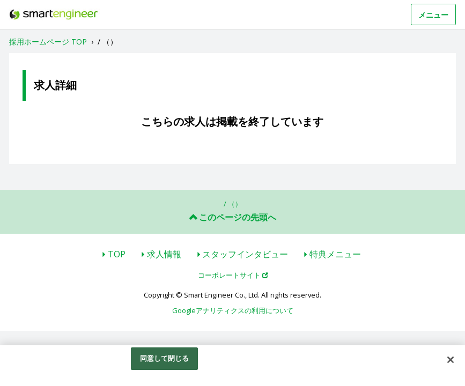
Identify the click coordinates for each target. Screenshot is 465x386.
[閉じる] (450, 360)
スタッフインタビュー (245, 254)
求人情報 (164, 254)
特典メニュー (335, 254)
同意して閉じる (164, 358)
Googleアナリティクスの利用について (232, 310)
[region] (232, 365)
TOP (117, 254)
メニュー (433, 15)
